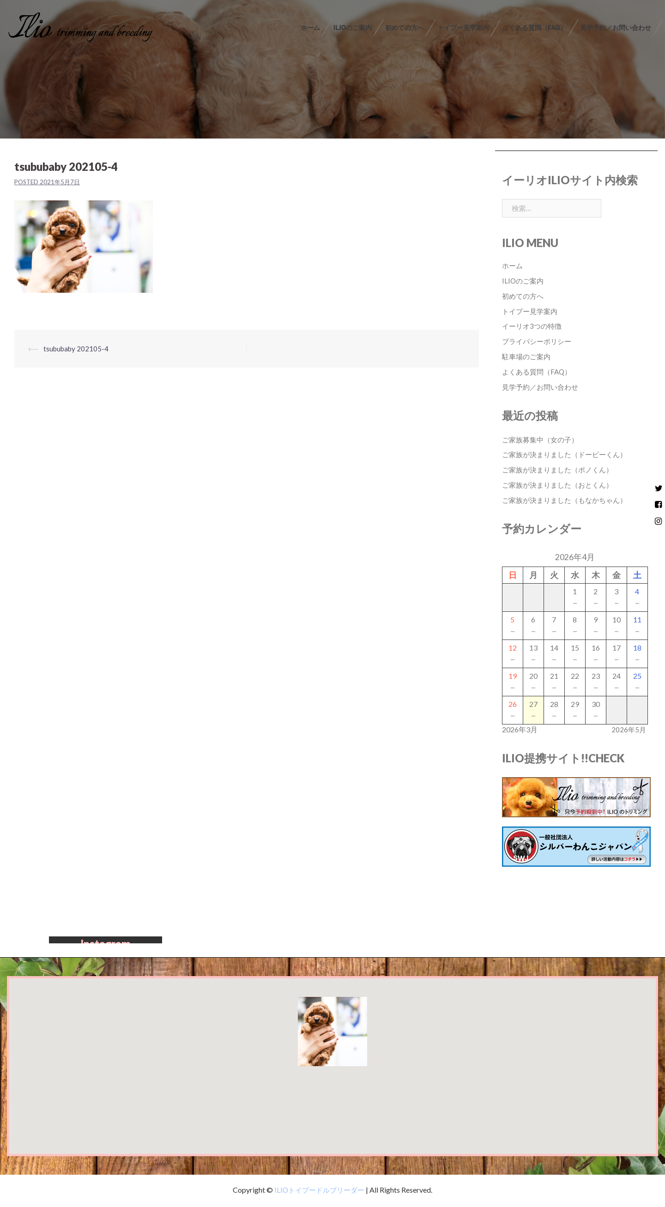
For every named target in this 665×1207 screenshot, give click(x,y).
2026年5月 (628, 729)
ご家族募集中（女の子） (542, 439)
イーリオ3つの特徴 (533, 325)
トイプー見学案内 (463, 27)
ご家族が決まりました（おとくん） (561, 484)
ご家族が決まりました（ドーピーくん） (568, 454)
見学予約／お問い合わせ (615, 27)
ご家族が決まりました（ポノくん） (561, 469)
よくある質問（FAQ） (534, 27)
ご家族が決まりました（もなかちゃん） (568, 499)
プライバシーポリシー (539, 341)
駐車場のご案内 (528, 356)
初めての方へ (404, 27)
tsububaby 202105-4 (77, 348)
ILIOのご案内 (352, 27)
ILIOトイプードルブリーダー (318, 1192)
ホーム (310, 27)
